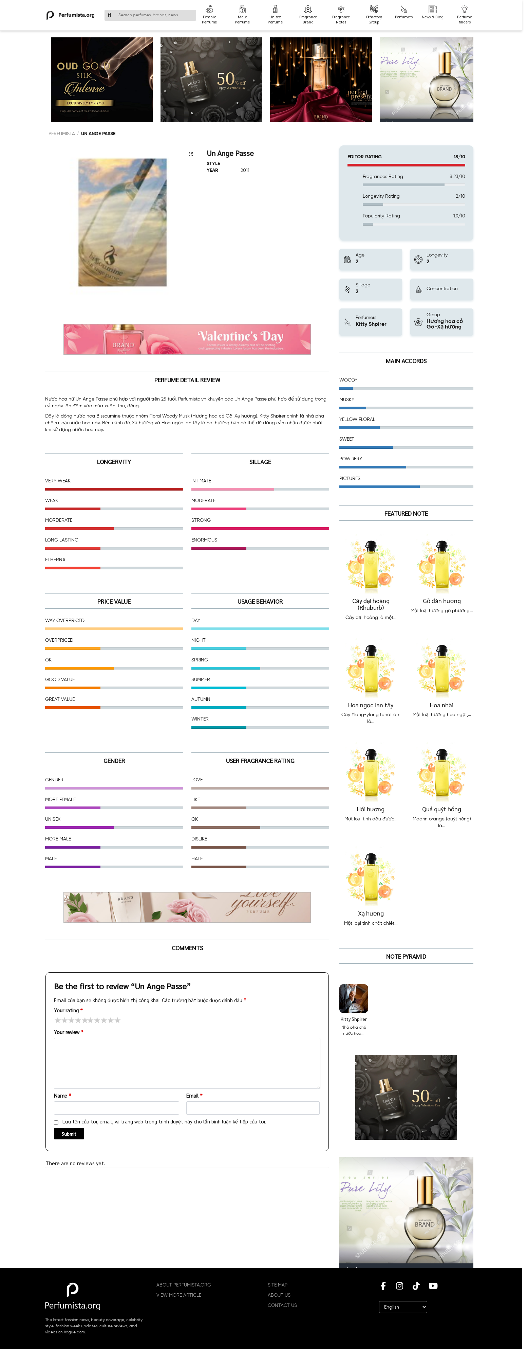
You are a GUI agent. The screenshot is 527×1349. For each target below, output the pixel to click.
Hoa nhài (441, 705)
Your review (68, 1032)
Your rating (68, 1010)
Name (62, 1095)
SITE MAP (277, 1285)
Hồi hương (370, 809)
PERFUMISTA (62, 133)
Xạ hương (371, 913)
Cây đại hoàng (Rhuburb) (371, 604)
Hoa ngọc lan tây (370, 705)
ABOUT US (279, 1295)
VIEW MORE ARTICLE (178, 1295)
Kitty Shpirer (354, 1019)
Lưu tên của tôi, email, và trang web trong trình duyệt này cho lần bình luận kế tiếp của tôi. (164, 1121)
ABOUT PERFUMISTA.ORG (183, 1285)
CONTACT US (282, 1305)
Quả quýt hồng (441, 809)
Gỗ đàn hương (442, 600)
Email (194, 1095)
